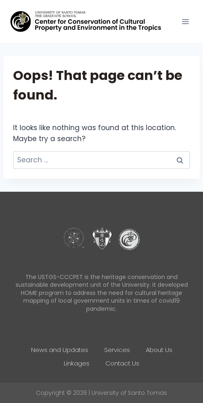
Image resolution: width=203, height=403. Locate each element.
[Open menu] (185, 21)
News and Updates (59, 349)
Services (117, 349)
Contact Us (122, 363)
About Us (159, 349)
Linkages (76, 363)
